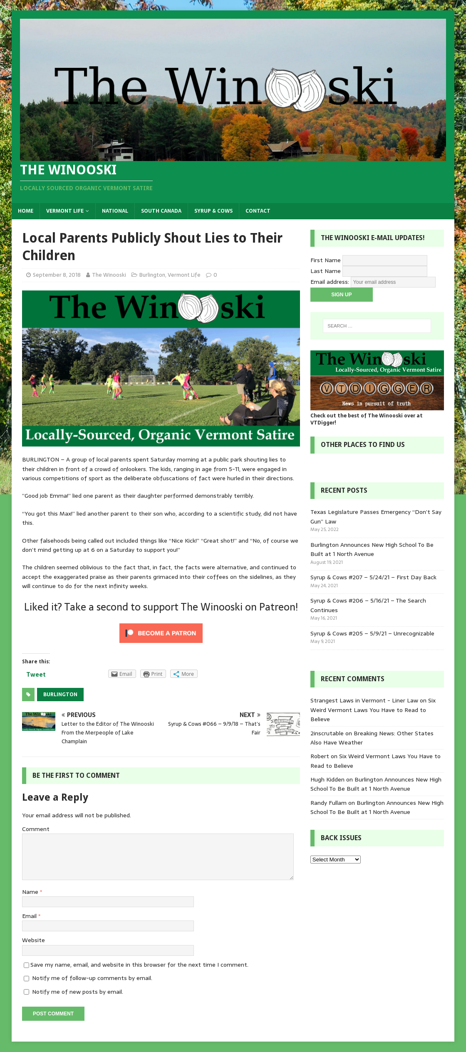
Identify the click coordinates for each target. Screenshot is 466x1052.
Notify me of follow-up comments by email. (92, 978)
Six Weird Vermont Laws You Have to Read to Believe (373, 710)
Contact (257, 211)
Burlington (152, 274)
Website (33, 940)
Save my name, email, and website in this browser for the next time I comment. (139, 964)
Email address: (330, 281)
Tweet (36, 674)
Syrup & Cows (213, 211)
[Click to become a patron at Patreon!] (161, 642)
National (115, 211)
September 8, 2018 (57, 274)
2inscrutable (327, 733)
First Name (325, 260)
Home (25, 211)
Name (31, 891)
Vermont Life (65, 211)
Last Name (325, 270)
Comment (36, 829)
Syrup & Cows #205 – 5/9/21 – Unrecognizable (372, 633)
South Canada (161, 211)
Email (30, 915)
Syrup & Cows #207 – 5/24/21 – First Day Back (373, 577)
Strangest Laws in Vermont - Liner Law (364, 700)
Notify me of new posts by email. (77, 991)
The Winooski (109, 274)
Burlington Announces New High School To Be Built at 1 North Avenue (372, 549)
